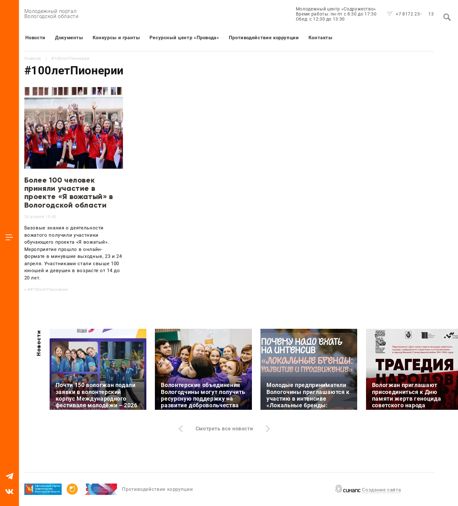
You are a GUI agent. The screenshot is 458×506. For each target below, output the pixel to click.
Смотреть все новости (224, 429)
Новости (35, 38)
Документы (69, 38)
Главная (32, 58)
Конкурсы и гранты (116, 38)
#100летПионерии (49, 289)
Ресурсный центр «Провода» (184, 38)
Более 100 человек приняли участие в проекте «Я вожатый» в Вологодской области (68, 192)
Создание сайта (381, 490)
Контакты (320, 38)
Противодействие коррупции (264, 38)
